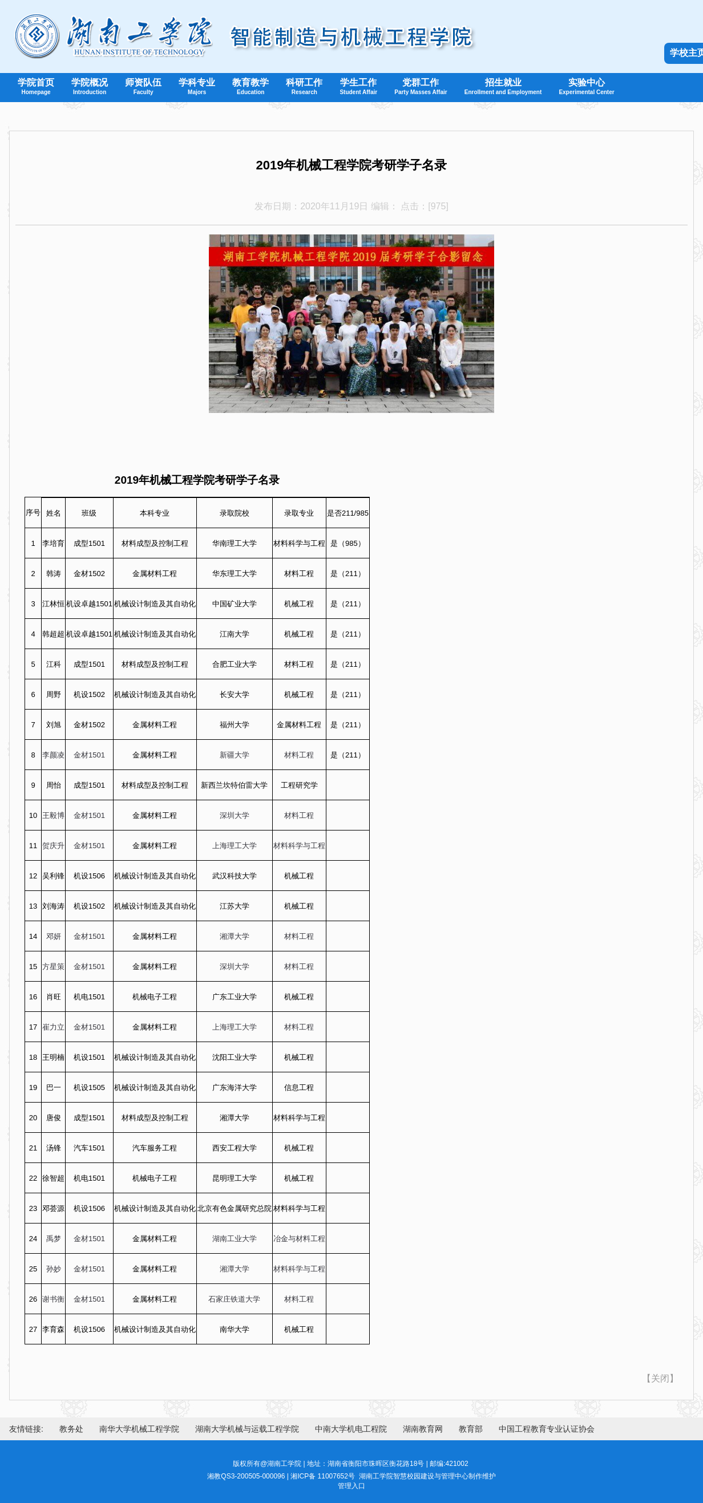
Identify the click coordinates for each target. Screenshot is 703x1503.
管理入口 (351, 1486)
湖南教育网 (423, 1428)
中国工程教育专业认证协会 (547, 1428)
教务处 (71, 1428)
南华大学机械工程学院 (139, 1428)
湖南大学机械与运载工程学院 (247, 1428)
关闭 (660, 1378)
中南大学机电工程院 (351, 1428)
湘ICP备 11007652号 (322, 1476)
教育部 (471, 1428)
